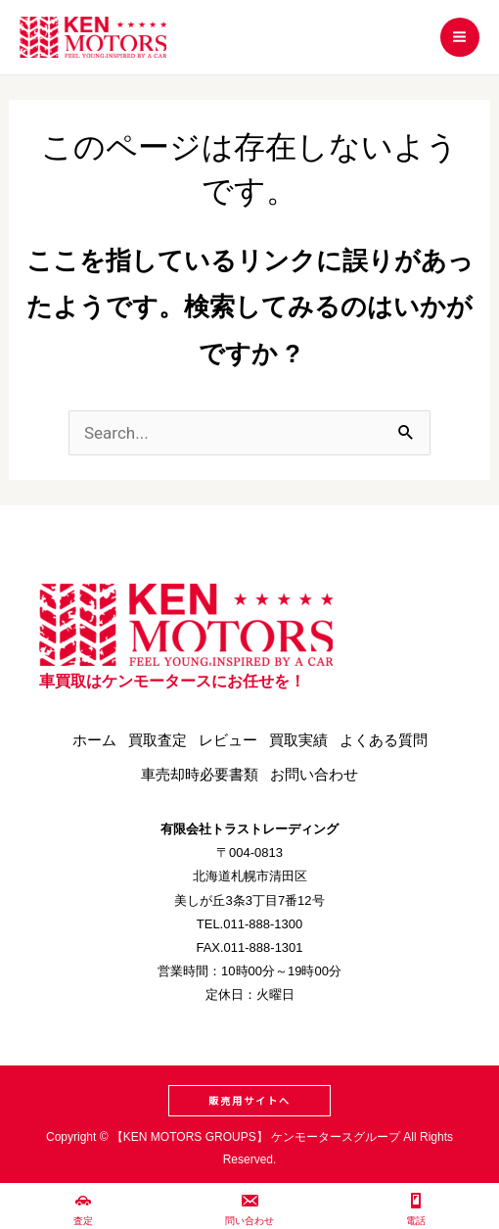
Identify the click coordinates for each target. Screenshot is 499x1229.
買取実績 (298, 740)
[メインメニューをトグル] (460, 38)
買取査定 (157, 740)
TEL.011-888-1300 (249, 924)
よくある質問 (384, 740)
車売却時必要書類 (199, 774)
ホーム (94, 740)
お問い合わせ (314, 774)
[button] (249, 1100)
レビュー (228, 740)
